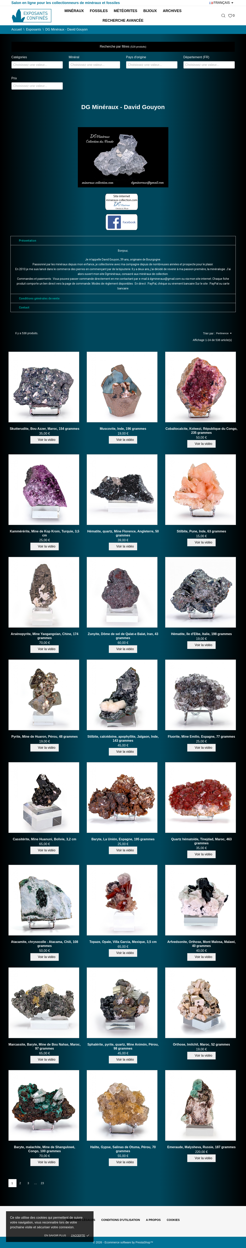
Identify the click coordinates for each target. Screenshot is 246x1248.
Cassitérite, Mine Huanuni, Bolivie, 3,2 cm (44, 839)
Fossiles (99, 11)
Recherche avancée (123, 20)
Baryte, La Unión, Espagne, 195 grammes (123, 839)
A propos (153, 1219)
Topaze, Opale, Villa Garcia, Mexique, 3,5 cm (123, 942)
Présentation (27, 240)
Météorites (125, 11)
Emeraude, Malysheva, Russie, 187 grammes (201, 1147)
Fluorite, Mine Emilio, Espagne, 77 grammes (201, 736)
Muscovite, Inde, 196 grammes (123, 428)
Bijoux (150, 11)
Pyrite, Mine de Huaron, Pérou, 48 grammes (44, 736)
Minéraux (74, 11)
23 (42, 1183)
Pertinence (223, 333)
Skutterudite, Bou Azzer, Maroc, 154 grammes (44, 428)
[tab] (123, 240)
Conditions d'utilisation (120, 1219)
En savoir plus (55, 1235)
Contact (24, 307)
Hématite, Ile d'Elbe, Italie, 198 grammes (201, 634)
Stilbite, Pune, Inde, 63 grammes (201, 531)
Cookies (173, 1219)
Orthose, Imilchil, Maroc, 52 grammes (201, 1044)
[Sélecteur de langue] (222, 2)
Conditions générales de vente (39, 298)
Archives (172, 11)
